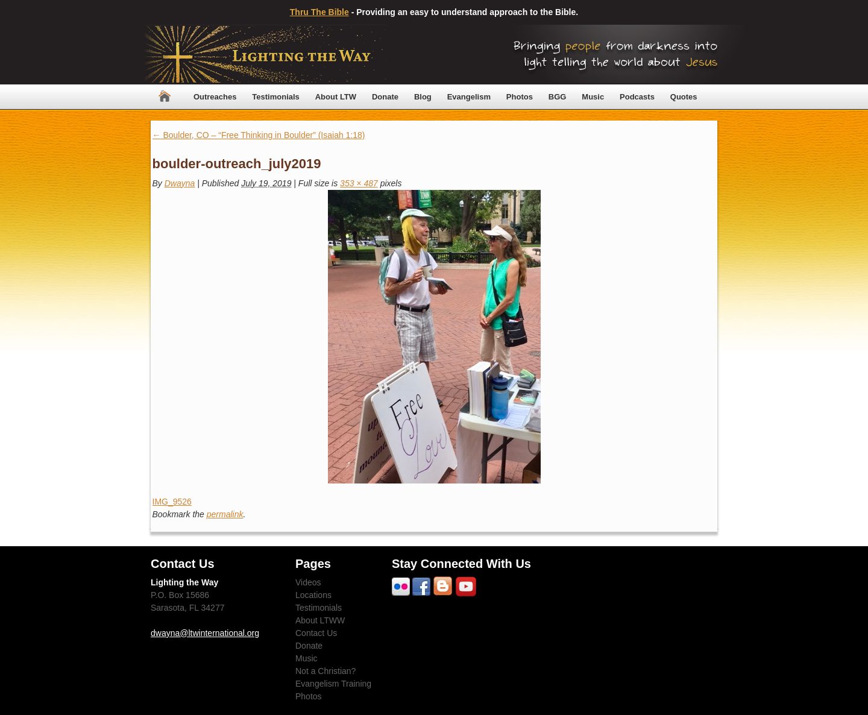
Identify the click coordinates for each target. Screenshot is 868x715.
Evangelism (469, 96)
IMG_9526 (172, 501)
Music (593, 96)
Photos (519, 96)
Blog (423, 96)
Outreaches (215, 96)
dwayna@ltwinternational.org (205, 633)
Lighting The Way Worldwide (266, 54)
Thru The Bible (319, 12)
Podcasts (637, 96)
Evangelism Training (333, 683)
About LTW (335, 96)
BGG (558, 96)
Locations (313, 595)
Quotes (683, 96)
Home (164, 96)
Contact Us (316, 633)
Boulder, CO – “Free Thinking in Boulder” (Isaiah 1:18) (259, 135)
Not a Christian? (325, 671)
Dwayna (180, 183)
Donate (385, 96)
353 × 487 (359, 183)
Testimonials (276, 96)
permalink (225, 514)
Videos (308, 582)
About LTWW (320, 620)
